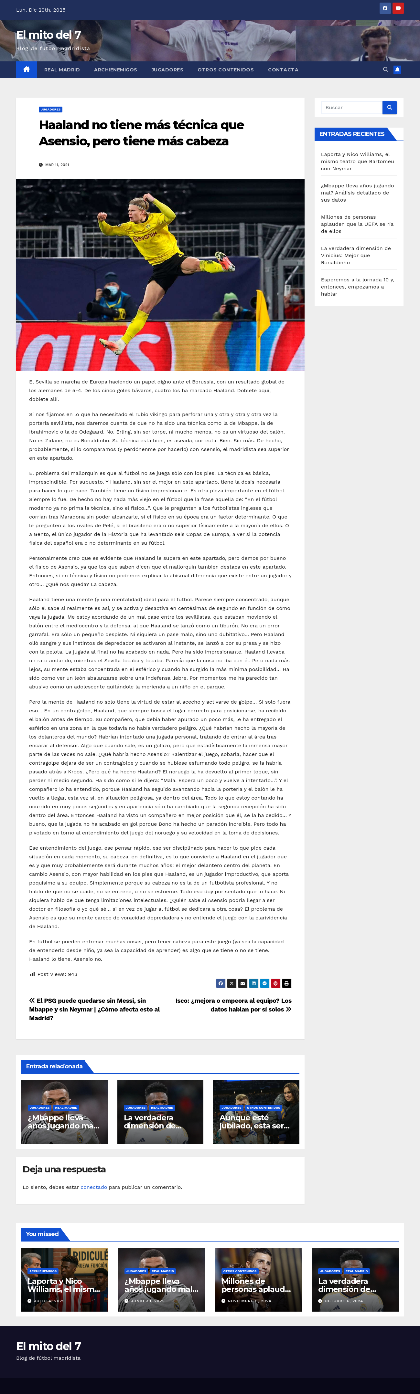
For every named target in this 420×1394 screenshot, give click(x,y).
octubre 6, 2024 (344, 1301)
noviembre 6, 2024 (249, 1301)
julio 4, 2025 (49, 1301)
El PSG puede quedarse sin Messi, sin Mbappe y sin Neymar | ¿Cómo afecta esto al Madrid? (94, 1009)
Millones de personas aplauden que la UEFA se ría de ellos (357, 224)
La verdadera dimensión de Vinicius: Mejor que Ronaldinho (356, 255)
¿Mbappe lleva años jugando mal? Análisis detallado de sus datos (357, 193)
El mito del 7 (48, 35)
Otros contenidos (226, 70)
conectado (94, 1187)
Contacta (283, 70)
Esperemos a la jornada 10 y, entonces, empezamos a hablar (357, 287)
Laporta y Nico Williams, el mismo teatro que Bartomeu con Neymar (357, 161)
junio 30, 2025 (148, 1301)
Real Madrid (62, 70)
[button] (385, 70)
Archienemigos (115, 70)
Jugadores (168, 70)
